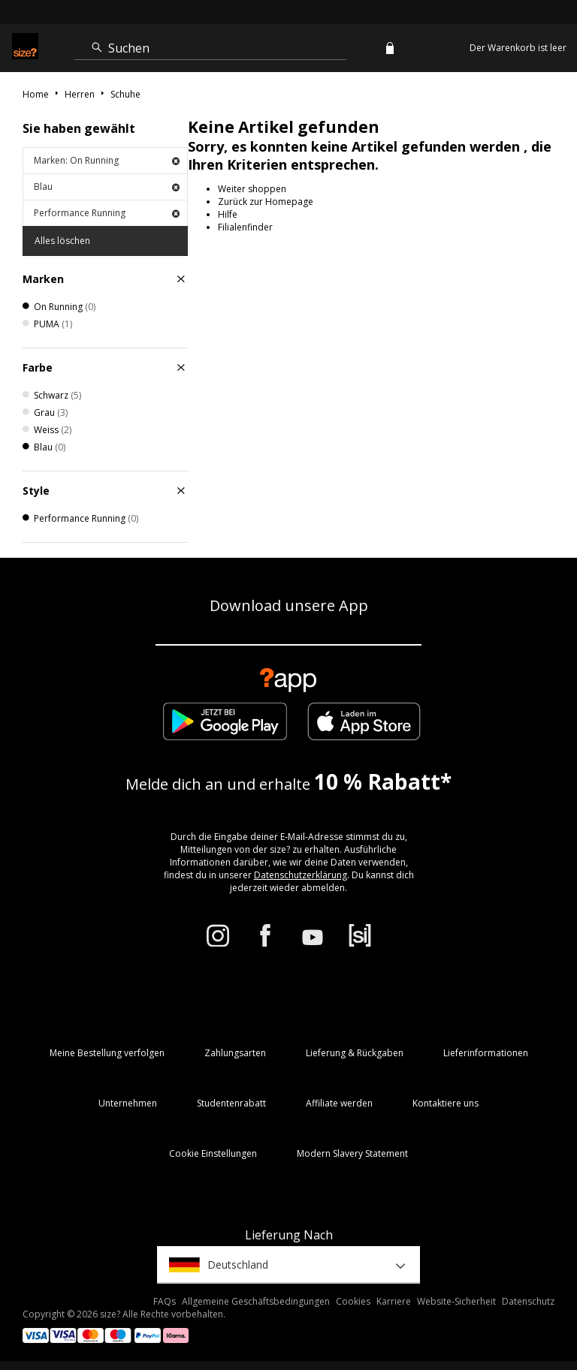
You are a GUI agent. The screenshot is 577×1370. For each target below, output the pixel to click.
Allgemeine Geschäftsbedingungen (256, 1301)
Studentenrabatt (231, 1103)
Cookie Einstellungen (213, 1153)
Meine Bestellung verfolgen (107, 1052)
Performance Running (107, 212)
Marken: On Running (107, 160)
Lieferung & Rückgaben (354, 1052)
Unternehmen (127, 1103)
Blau (107, 186)
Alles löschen (62, 240)
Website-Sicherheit (456, 1301)
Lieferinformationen (485, 1052)
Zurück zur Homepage (265, 201)
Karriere (393, 1301)
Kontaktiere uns (445, 1103)
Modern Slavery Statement (352, 1153)
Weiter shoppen (252, 188)
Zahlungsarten (235, 1052)
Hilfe (227, 214)
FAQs (164, 1301)
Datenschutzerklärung (300, 875)
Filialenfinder (245, 227)
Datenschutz (528, 1301)
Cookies (353, 1301)
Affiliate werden (339, 1103)
